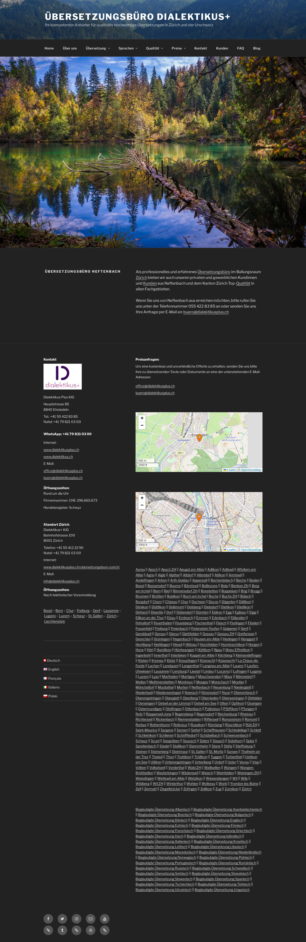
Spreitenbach (146, 746)
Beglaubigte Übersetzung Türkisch (224, 884)
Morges (202, 682)
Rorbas (141, 725)
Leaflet (230, 470)
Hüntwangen (184, 650)
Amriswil (235, 575)
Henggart (248, 639)
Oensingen (146, 703)
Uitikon (156, 762)
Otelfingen (173, 709)
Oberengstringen (148, 698)
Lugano (50, 616)
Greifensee (245, 634)
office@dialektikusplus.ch (63, 471)
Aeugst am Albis (191, 569)
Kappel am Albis (202, 655)
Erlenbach (219, 618)
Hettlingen (162, 644)
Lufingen (240, 671)
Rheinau (246, 714)
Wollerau (208, 783)
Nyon (226, 692)
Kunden (222, 48)
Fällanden (238, 618)
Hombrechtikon (233, 644)
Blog (257, 48)
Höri (150, 650)
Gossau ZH (225, 634)
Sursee (232, 751)
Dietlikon (244, 607)
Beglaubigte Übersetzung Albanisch (163, 809)
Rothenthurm (160, 725)
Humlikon (164, 650)
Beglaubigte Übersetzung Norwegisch (167, 857)
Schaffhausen (214, 730)
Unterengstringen (178, 762)
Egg (229, 612)
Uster (232, 762)
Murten (182, 687)
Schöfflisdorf (187, 735)
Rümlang (215, 725)
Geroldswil (143, 634)
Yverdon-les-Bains (244, 783)
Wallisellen (212, 767)
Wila (244, 778)
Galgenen (230, 628)
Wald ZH (194, 767)
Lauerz (238, 666)
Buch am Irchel (194, 596)
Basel (48, 610)
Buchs (214, 596)
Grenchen (143, 639)
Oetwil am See (205, 703)
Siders (204, 741)
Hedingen (230, 639)
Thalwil (157, 757)
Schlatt (255, 730)
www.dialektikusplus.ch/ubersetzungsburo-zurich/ (82, 567)
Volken (141, 767)
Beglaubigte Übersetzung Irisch (159, 836)
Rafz (139, 714)
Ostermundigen (150, 709)
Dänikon (142, 607)
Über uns (70, 48)
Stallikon (179, 746)
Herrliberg (143, 644)
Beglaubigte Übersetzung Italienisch (163, 841)
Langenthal (190, 666)
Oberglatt (172, 698)
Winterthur (174, 783)
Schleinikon (147, 735)
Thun (170, 757)
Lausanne (111, 610)
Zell (138, 789)
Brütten (158, 596)
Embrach (186, 618)
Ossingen (254, 703)
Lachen (153, 666)
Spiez (250, 741)
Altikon (219, 575)
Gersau (160, 634)
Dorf (169, 612)
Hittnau (191, 644)
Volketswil (157, 767)
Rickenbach (165, 719)
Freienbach (179, 628)
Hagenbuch (182, 639)
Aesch (153, 569)
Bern (59, 610)
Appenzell (199, 580)
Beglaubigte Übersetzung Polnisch (225, 857)
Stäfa (228, 746)
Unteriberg (203, 762)
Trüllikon (200, 757)
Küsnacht (207, 660)
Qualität (155, 48)
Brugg (255, 591)
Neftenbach (200, 687)
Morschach (220, 682)
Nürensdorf (210, 692)
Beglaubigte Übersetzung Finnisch (217, 825)
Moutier (238, 682)
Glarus (174, 634)
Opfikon (237, 703)
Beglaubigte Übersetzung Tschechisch (165, 884)
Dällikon (245, 602)
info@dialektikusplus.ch (61, 581)
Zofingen (190, 789)
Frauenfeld (144, 628)
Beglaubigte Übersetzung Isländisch (214, 836)
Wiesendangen (217, 778)
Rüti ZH (251, 725)
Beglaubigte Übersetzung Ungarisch (222, 890)
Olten (224, 703)
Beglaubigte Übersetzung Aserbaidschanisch (227, 809)
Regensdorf (205, 714)
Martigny (188, 676)
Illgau (218, 650)
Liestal (195, 671)
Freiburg (83, 610)
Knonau (158, 660)
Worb (223, 783)
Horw (140, 650)
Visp (255, 762)
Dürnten (202, 612)
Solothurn (235, 741)
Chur (70, 610)
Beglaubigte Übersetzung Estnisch (162, 825)
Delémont (176, 607)
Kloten (143, 660)
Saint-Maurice (146, 730)
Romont (251, 719)
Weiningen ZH (248, 773)
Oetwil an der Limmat (174, 703)
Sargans (167, 730)
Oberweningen (233, 698)
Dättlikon (158, 607)
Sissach (218, 741)
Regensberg (184, 714)
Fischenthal (204, 623)
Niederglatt (242, 687)
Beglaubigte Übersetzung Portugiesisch (166, 863)
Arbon (162, 580)
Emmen (202, 618)
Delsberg (194, 607)
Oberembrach (244, 692)
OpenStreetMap (251, 470)
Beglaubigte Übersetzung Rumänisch (227, 863)
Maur (228, 676)
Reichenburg (227, 714)
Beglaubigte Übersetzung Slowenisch (164, 879)
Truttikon (184, 757)
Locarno (223, 671)
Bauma (175, 586)
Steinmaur (180, 751)
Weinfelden (225, 773)
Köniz (171, 660)
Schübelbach (210, 735)
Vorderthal (176, 767)
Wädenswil (189, 773)
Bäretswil (191, 586)
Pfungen (247, 709)
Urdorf (219, 762)
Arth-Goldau (179, 580)
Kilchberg (225, 655)
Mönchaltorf (145, 687)
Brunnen (142, 596)
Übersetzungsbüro (213, 272)
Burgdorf (142, 602)
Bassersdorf (157, 586)
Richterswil (144, 719)
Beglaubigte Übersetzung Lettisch (161, 847)
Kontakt (200, 48)
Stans (216, 746)
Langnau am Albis (216, 666)
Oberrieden (210, 698)
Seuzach (189, 741)
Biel (167, 591)
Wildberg (142, 783)
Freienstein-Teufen (205, 628)
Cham (157, 602)
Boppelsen (229, 591)
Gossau (208, 634)
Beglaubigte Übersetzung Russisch (162, 868)
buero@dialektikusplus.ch (206, 312)
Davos (213, 602)
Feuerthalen (163, 623)
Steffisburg (244, 746)
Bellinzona (210, 586)
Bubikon (173, 596)
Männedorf (244, 676)
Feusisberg (183, 623)
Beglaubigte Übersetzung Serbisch (162, 873)
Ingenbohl (143, 655)
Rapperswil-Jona (158, 714)
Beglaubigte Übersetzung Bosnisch (165, 814)
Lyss (155, 676)
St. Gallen (95, 616)
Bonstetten (209, 591)
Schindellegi (237, 730)
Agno (150, 575)
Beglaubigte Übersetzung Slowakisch (220, 873)
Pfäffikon (230, 709)
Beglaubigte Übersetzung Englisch (217, 820)
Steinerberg (160, 751)
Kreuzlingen (188, 660)
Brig (244, 591)
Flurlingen (237, 623)
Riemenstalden (189, 719)
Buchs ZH (229, 596)
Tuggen (216, 757)
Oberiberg (190, 698)
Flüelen (253, 623)
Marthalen (170, 676)
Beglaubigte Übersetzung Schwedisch (221, 868)
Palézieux (212, 709)
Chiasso (171, 602)
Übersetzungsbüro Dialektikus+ (138, 16)
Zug (218, 789)
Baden (254, 580)
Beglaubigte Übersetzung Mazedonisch (166, 852)
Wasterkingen (167, 773)
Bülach (245, 596)
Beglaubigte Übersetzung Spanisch (222, 879)
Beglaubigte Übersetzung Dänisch (161, 820)
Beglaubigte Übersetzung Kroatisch (221, 841)
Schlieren (166, 735)
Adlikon (213, 569)
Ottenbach (193, 709)
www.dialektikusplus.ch (61, 450)
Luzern (64, 616)
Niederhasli (144, 692)
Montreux (185, 682)
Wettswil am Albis (171, 778)
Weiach (207, 773)
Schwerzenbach (236, 735)
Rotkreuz (180, 725)
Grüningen (162, 639)
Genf (96, 610)
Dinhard (142, 612)
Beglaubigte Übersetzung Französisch (164, 830)
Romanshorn (231, 719)
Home (49, 48)
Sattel (195, 730)
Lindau (208, 671)
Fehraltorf (143, 623)
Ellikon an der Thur (150, 618)
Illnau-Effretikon (237, 650)
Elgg (252, 612)
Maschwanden (209, 676)
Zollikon (206, 789)
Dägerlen (228, 602)
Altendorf (204, 575)
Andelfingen (145, 580)
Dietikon (227, 607)
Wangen (230, 767)
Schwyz (79, 616)
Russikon (198, 725)
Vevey (244, 762)
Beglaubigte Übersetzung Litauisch (217, 847)
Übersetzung (98, 48)
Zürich (141, 277)
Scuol (155, 741)
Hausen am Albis (207, 639)
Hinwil (177, 644)
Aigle (161, 575)
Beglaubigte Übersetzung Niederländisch (230, 852)
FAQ (240, 48)
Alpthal (174, 575)
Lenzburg (179, 671)
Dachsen (198, 602)
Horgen (254, 644)
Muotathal (166, 687)
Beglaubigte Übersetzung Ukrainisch (163, 890)
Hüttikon (204, 650)
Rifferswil (211, 719)
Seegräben (171, 741)
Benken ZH (239, 586)
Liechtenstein (54, 621)
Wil (234, 778)
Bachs (241, 580)
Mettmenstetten (162, 682)
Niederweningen (168, 692)
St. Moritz (216, 751)
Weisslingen (145, 778)
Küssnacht (226, 660)
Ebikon (217, 612)
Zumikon (231, 789)
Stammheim (198, 746)
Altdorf (188, 575)
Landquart (171, 666)
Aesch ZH (168, 569)
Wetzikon (195, 778)
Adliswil (228, 569)
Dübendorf (184, 612)
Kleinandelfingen (249, 655)
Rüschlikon (233, 725)
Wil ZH (158, 783)
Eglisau (240, 612)
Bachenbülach (222, 580)
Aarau (140, 569)
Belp (224, 586)
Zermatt (150, 789)
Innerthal (161, 655)
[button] (199, 438)
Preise (179, 48)
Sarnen (182, 730)
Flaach (221, 623)
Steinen (141, 751)
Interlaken (178, 655)
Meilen (141, 682)
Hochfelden (209, 644)
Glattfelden (190, 634)
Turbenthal (233, 757)
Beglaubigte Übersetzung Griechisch (224, 830)
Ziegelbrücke (170, 789)
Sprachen (128, 48)
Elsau (171, 618)
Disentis (157, 612)
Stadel (164, 746)
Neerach (191, 692)
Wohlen (192, 783)
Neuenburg (221, 687)
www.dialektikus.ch (58, 457)
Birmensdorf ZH (185, 591)
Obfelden (255, 698)
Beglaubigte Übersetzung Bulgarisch (223, 814)
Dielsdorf (211, 607)
